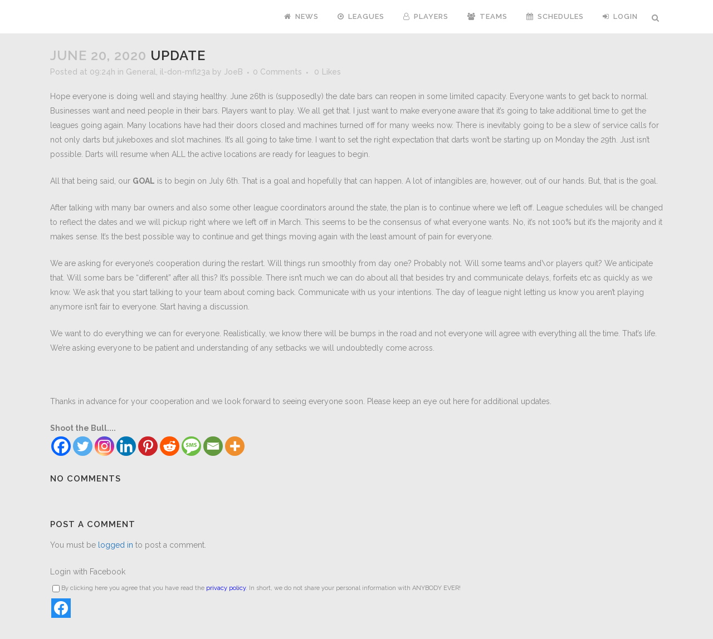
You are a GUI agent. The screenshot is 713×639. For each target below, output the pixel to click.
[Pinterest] (148, 446)
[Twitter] (82, 446)
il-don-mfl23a (185, 71)
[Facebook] (61, 446)
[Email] (213, 446)
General (141, 71)
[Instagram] (104, 446)
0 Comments (277, 71)
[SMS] (191, 446)
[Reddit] (169, 446)
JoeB (233, 71)
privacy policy (226, 588)
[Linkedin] (126, 446)
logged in (115, 544)
